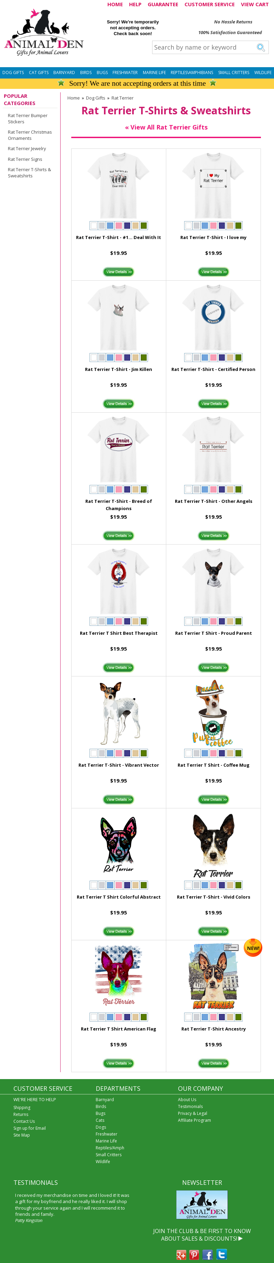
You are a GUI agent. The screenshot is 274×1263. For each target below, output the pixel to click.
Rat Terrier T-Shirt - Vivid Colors (213, 897)
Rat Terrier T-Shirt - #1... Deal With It (118, 237)
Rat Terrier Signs (25, 159)
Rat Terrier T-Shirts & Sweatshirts (29, 172)
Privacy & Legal (192, 1113)
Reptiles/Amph (110, 1148)
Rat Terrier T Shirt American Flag (118, 1029)
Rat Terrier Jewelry (27, 148)
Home (73, 98)
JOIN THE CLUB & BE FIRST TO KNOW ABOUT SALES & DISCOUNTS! (202, 1234)
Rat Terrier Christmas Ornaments (30, 135)
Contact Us (24, 1121)
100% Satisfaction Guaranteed (230, 32)
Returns (20, 1114)
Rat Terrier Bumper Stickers (28, 118)
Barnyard (64, 72)
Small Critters (233, 72)
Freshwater (125, 72)
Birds (86, 72)
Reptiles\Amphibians (192, 72)
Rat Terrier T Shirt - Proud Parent (213, 633)
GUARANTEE (163, 4)
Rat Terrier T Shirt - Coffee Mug (214, 765)
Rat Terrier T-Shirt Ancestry (213, 1029)
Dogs (101, 1127)
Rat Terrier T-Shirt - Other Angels (213, 501)
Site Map (21, 1135)
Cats (100, 1120)
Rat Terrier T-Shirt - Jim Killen (118, 369)
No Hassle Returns (233, 22)
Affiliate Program (194, 1120)
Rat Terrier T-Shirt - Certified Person (213, 369)
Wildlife (263, 72)
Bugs (102, 72)
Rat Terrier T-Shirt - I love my (213, 237)
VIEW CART (255, 4)
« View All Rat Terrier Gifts (166, 127)
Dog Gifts (13, 72)
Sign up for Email (29, 1128)
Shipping (21, 1107)
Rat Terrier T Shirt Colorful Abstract (119, 897)
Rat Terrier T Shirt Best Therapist (119, 633)
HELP (135, 4)
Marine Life (154, 72)
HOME (115, 4)
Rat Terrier (123, 98)
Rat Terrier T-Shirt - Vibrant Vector (118, 765)
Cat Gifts (39, 72)
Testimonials (190, 1106)
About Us (187, 1099)
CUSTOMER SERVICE (210, 4)
